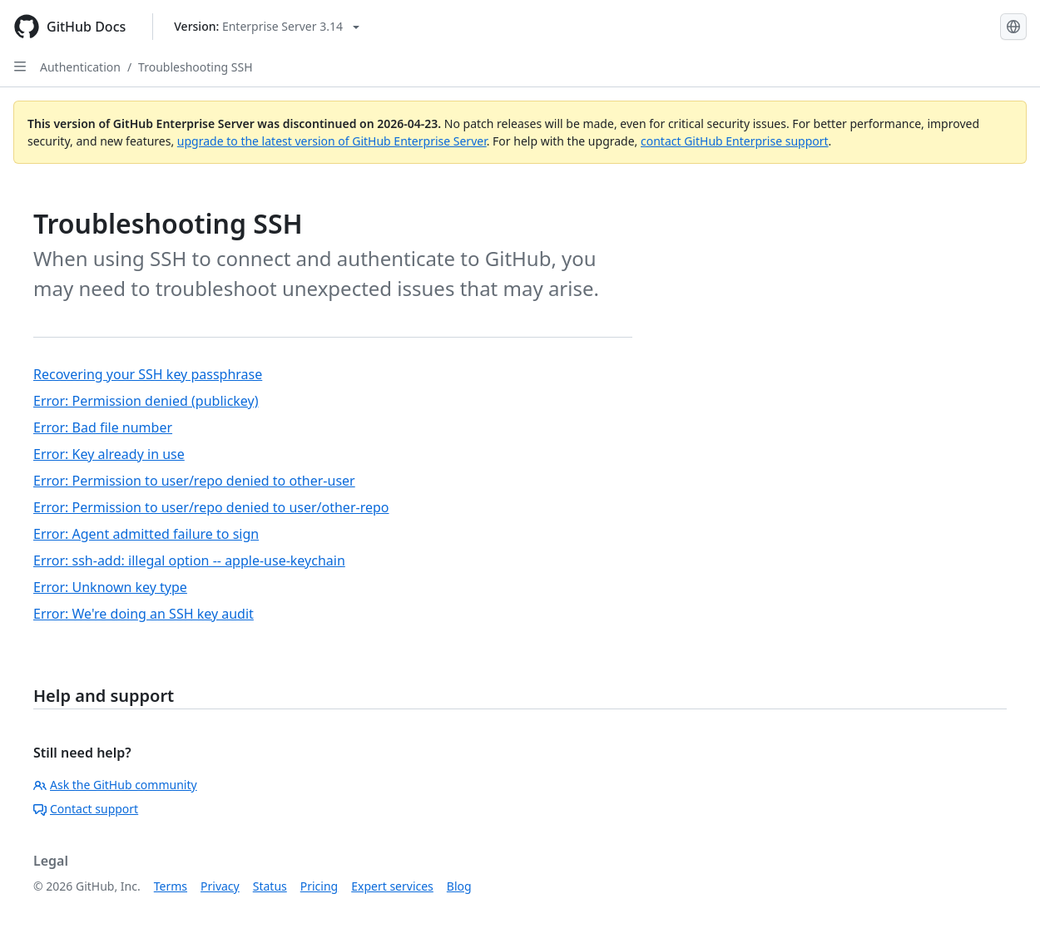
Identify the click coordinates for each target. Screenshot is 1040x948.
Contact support (85, 809)
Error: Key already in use (109, 454)
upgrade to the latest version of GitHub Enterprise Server (332, 141)
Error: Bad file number (102, 427)
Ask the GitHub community (115, 784)
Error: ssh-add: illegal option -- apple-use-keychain (189, 560)
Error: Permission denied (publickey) (146, 401)
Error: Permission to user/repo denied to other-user (194, 481)
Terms (170, 886)
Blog (459, 886)
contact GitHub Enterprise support (735, 141)
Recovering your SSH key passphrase (147, 374)
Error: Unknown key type (110, 587)
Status (270, 886)
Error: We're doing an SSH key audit (143, 614)
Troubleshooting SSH (195, 67)
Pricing (319, 886)
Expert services (392, 886)
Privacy (220, 886)
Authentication (80, 67)
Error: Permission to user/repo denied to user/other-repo (211, 507)
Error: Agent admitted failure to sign (146, 534)
